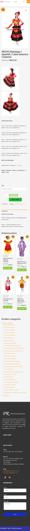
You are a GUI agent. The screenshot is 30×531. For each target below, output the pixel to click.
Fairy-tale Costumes (9, 353)
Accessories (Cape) (9, 325)
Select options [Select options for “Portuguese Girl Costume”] (7, 307)
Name (5, 487)
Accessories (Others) (9, 335)
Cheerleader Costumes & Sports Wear (14, 348)
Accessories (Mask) (9, 332)
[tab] (15, 211)
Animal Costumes (9, 340)
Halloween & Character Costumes (13, 366)
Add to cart (13, 195)
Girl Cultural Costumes (19, 204)
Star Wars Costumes (9, 379)
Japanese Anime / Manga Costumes (13, 372)
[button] (15, 440)
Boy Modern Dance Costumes (12, 345)
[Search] (24, 1)
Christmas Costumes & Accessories (13, 351)
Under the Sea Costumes (11, 390)
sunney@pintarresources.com (11, 471)
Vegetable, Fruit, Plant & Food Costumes (15, 392)
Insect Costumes (8, 369)
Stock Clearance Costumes (11, 382)
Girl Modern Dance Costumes (12, 361)
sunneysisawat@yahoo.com (10, 473)
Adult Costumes (8, 338)
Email (5, 494)
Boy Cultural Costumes (10, 343)
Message (6, 501)
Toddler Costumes (9, 387)
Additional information (8, 214)
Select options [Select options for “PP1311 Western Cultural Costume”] (7, 268)
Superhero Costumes (10, 385)
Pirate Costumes (8, 377)
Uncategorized (6, 395)
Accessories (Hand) (9, 327)
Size (3, 185)
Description (5, 211)
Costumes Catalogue (7, 323)
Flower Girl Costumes (10, 356)
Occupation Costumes (10, 374)
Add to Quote (15, 199)
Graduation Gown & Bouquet (12, 364)
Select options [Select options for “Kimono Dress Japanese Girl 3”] (22, 270)
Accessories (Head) (9, 330)
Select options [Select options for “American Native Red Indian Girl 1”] (22, 308)
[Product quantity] (6, 195)
